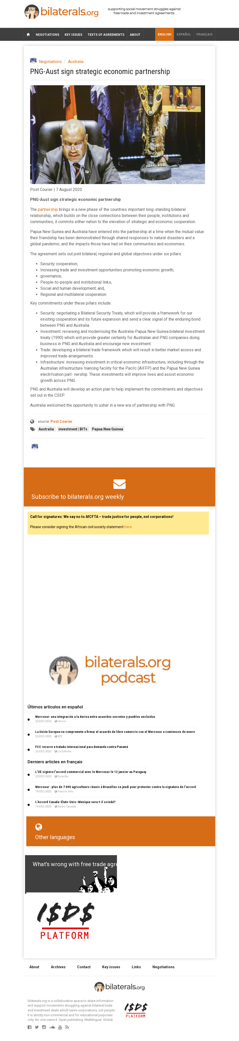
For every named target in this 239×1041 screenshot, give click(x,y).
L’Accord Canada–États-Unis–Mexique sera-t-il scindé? (75, 802)
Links (136, 967)
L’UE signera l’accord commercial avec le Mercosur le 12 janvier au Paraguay (90, 772)
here (128, 527)
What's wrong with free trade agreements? (87, 864)
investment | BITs (73, 429)
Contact (84, 967)
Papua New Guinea (107, 429)
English (164, 34)
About (135, 35)
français (204, 34)
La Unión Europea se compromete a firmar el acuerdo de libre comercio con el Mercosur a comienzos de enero (115, 732)
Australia (75, 61)
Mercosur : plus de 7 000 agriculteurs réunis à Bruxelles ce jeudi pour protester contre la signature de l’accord (115, 787)
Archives (58, 967)
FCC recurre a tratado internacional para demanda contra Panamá (81, 747)
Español (184, 34)
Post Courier (62, 421)
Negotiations (47, 35)
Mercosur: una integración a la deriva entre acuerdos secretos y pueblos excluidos (95, 717)
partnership (48, 209)
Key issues (73, 35)
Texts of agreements (106, 35)
